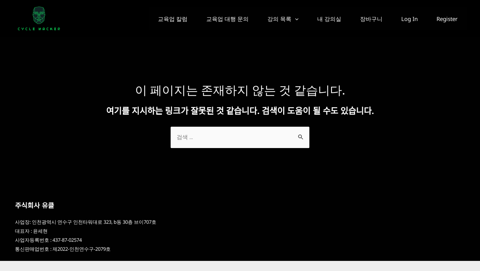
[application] (278, 18)
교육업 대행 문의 (207, 18)
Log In (404, 18)
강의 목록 (266, 18)
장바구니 (362, 18)
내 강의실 (316, 18)
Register (445, 18)
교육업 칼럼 (148, 18)
